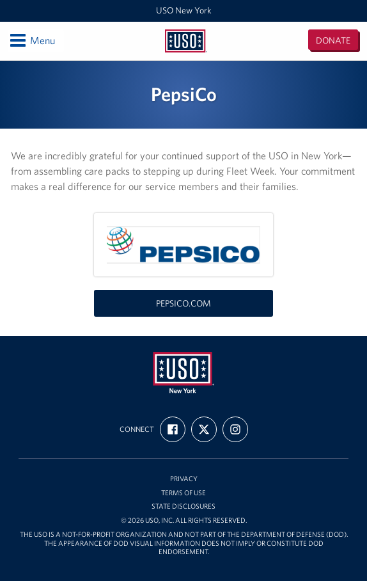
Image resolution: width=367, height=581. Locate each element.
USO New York (184, 10)
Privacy (184, 479)
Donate (333, 40)
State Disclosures (183, 506)
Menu (31, 40)
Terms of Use (183, 493)
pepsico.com (183, 303)
